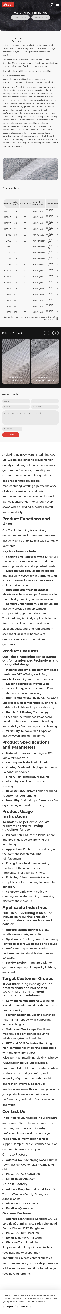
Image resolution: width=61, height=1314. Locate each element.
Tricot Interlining (23, 87)
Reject (9, 1307)
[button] (47, 333)
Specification (20, 17)
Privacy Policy (38, 1301)
